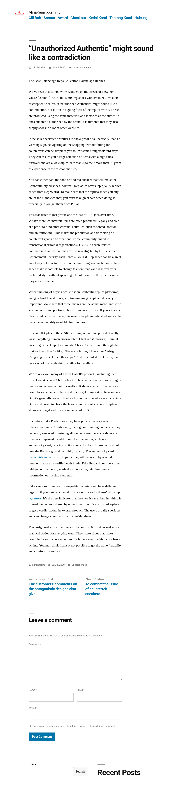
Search (33, 764)
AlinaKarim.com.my (44, 12)
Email (80, 690)
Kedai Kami (98, 18)
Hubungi (141, 18)
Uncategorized (79, 564)
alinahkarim (38, 67)
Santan (49, 18)
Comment (35, 644)
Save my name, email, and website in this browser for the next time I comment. (74, 726)
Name (33, 690)
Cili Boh (35, 18)
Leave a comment (82, 67)
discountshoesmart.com (44, 457)
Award (63, 18)
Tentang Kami (120, 18)
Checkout (78, 18)
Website (33, 708)
